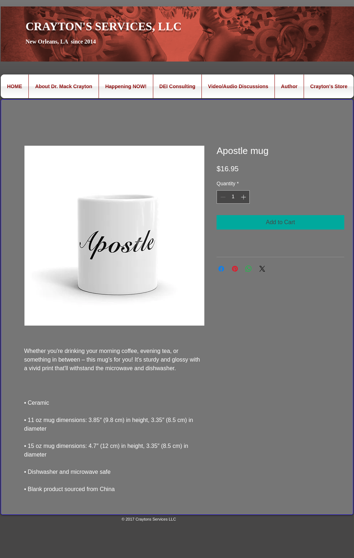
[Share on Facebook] (221, 268)
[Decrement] (222, 197)
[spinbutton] (233, 197)
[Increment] (244, 197)
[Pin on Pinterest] (235, 268)
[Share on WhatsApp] (248, 268)
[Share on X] (262, 268)
